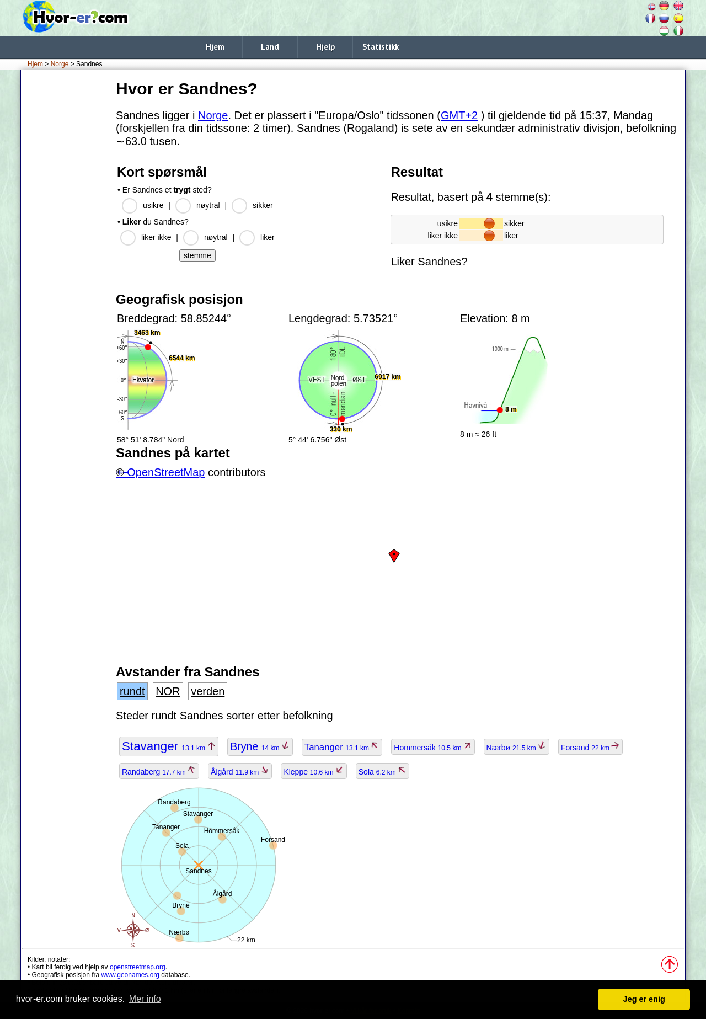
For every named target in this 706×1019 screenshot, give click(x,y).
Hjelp (325, 46)
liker (267, 237)
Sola (383, 771)
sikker (263, 205)
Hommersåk (433, 747)
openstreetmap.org (137, 967)
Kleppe (314, 771)
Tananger (342, 747)
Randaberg (159, 771)
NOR (168, 691)
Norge (60, 64)
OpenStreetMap (166, 472)
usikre (153, 205)
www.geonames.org (130, 975)
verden (207, 691)
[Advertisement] (66, 242)
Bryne (260, 746)
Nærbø (516, 747)
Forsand (590, 747)
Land (270, 46)
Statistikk (380, 46)
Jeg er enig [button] (644, 999)
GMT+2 (459, 115)
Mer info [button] (145, 999)
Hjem (215, 46)
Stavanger (169, 746)
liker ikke (156, 237)
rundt (132, 691)
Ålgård (240, 771)
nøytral (208, 205)
